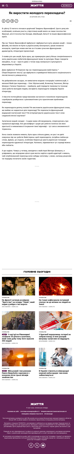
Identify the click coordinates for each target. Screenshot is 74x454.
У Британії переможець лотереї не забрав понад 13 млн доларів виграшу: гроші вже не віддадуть (55, 336)
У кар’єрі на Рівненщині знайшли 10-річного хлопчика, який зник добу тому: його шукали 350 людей (18, 337)
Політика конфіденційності (30, 411)
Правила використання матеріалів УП (54, 411)
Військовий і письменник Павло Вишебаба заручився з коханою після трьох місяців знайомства (16, 374)
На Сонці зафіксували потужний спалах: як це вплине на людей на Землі (55, 302)
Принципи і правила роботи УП (32, 414)
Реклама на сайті (13, 411)
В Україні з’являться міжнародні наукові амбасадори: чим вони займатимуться (54, 373)
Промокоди (48, 414)
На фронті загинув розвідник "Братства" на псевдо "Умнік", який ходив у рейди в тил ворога (18, 302)
